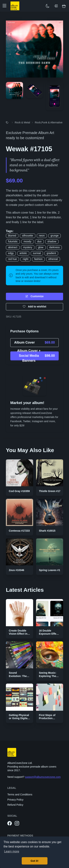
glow (40, 247)
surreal (37, 253)
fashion (38, 259)
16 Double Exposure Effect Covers (49, 633)
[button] (5, 6)
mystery (27, 247)
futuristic (13, 241)
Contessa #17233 (19, 530)
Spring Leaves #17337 (52, 570)
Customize (34, 296)
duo (39, 241)
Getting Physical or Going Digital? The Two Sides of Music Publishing (19, 720)
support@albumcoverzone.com (43, 776)
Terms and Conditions (19, 794)
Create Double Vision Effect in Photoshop (18, 633)
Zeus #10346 (16, 570)
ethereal (53, 259)
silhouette (27, 235)
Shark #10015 (47, 530)
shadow (51, 241)
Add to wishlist (34, 307)
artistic (23, 253)
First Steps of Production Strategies (47, 718)
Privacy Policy (15, 799)
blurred (12, 235)
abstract (12, 247)
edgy (11, 253)
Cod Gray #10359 (19, 491)
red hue (12, 259)
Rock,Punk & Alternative (48, 122)
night (25, 259)
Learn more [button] (11, 851)
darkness (54, 247)
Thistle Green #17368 (52, 491)
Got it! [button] (34, 860)
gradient (51, 253)
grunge (55, 235)
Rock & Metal (22, 122)
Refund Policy (15, 804)
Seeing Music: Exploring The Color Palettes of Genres (49, 677)
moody (27, 241)
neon (42, 235)
